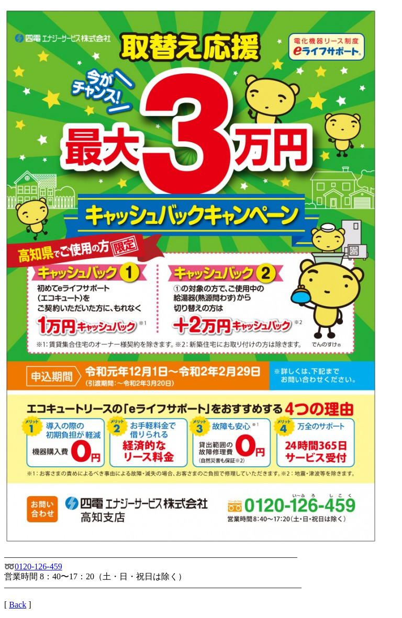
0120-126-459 (38, 566)
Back (17, 604)
